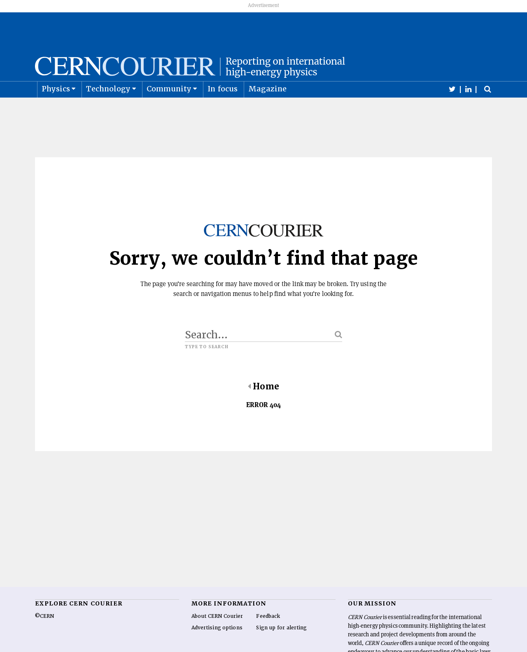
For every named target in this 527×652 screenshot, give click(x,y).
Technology (108, 108)
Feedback (268, 636)
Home (263, 406)
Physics (56, 108)
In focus (223, 108)
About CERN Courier (217, 636)
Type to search (207, 366)
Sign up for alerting (281, 647)
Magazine (267, 108)
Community (169, 108)
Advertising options (217, 647)
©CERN (44, 636)
